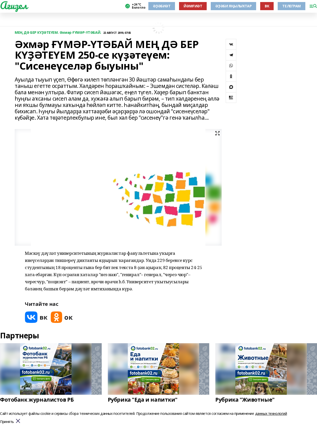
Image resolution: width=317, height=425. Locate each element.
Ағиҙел (13, 5)
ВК (267, 6)
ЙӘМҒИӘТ (193, 6)
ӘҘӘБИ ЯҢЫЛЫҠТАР (233, 6)
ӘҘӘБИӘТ (161, 6)
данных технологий (271, 413)
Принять (7, 422)
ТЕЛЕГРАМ (291, 6)
